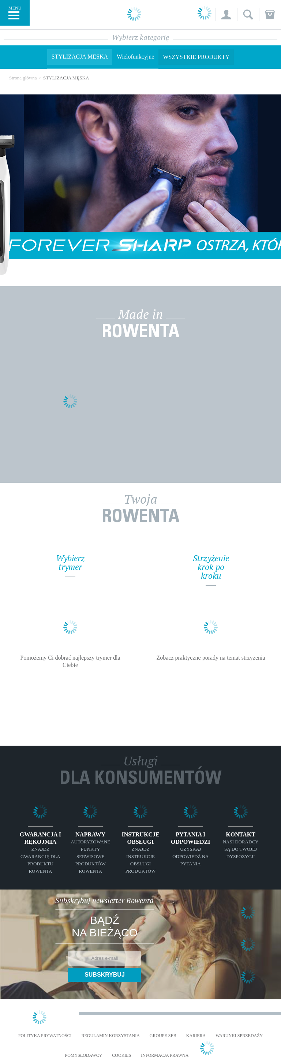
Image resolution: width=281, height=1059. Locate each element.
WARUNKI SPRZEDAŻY (239, 1035)
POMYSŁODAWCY (83, 1055)
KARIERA (196, 1035)
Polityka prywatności (45, 1035)
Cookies (121, 1055)
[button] (226, 14)
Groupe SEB (163, 1035)
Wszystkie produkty (196, 57)
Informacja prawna (164, 1055)
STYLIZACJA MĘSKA (80, 56)
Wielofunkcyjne (135, 56)
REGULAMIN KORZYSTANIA (110, 1035)
